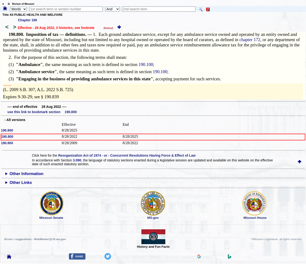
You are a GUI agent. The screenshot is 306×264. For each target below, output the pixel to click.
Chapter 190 (27, 20)
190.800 (7, 130)
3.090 (77, 160)
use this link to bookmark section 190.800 (42, 112)
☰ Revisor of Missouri (19, 4)
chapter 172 (249, 39)
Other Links (21, 182)
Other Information (26, 173)
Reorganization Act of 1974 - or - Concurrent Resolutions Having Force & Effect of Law (126, 155)
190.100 (146, 64)
